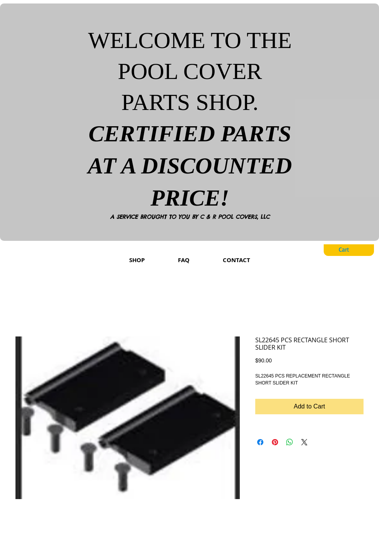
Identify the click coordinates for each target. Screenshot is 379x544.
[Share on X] (304, 442)
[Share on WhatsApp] (289, 442)
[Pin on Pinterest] (275, 442)
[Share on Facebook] (260, 442)
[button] (350, 249)
